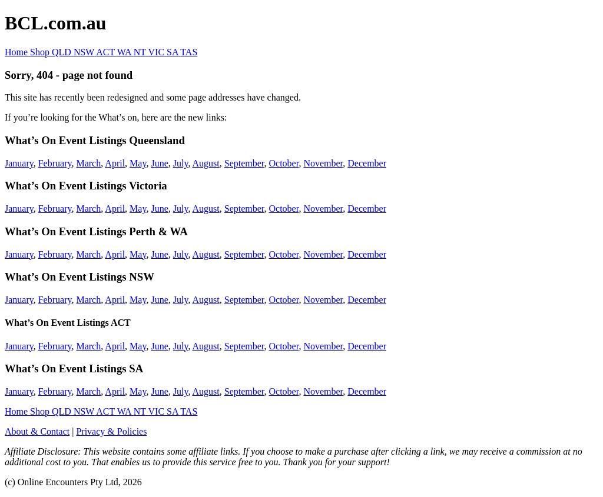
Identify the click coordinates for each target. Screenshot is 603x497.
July (180, 163)
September (244, 163)
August (206, 163)
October (284, 163)
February (55, 163)
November (323, 163)
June (159, 163)
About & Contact (37, 431)
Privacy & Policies (111, 431)
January (19, 163)
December (366, 163)
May (138, 163)
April (115, 163)
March (88, 163)
